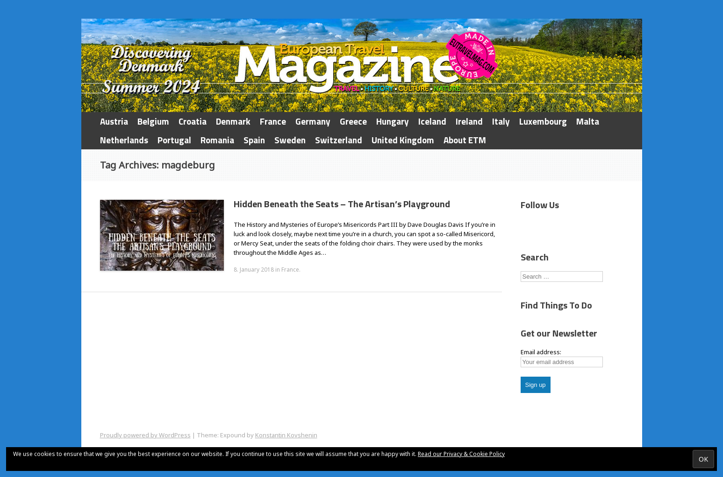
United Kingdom (403, 140)
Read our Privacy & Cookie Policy (461, 454)
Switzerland (338, 140)
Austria (114, 121)
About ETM (465, 140)
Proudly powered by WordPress (145, 435)
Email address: (541, 352)
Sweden (290, 140)
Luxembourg (543, 121)
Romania (217, 140)
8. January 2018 (254, 270)
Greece (353, 121)
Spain (254, 140)
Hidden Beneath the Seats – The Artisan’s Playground (342, 203)
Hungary (392, 121)
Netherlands (124, 140)
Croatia (193, 121)
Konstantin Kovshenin (286, 435)
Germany (312, 121)
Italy (501, 121)
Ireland (469, 121)
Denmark (233, 121)
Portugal (174, 140)
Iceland (432, 121)
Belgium (153, 121)
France (273, 121)
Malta (587, 121)
